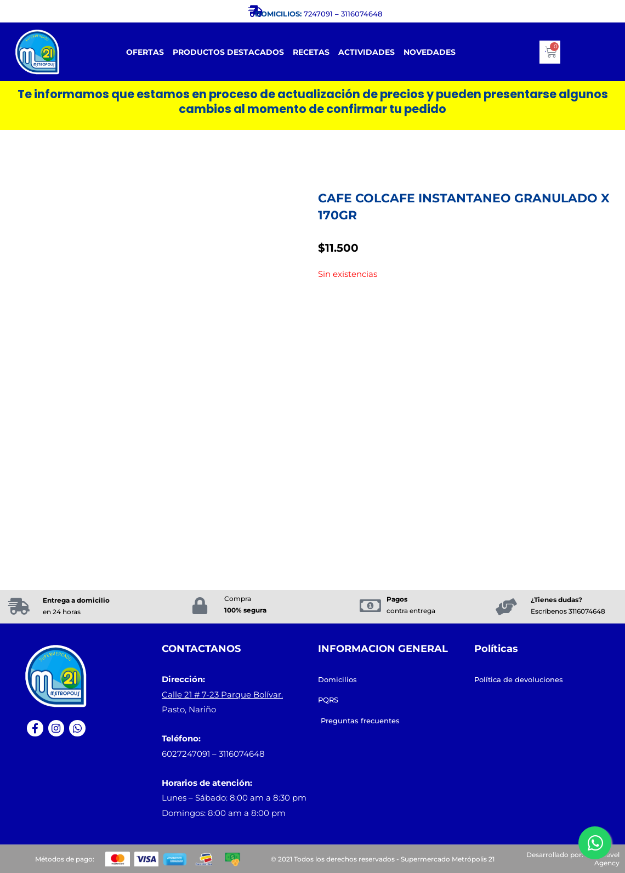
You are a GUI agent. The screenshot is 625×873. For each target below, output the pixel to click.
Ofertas (145, 52)
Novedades (430, 52)
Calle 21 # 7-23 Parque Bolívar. (222, 694)
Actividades (366, 52)
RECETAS (311, 52)
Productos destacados (228, 52)
